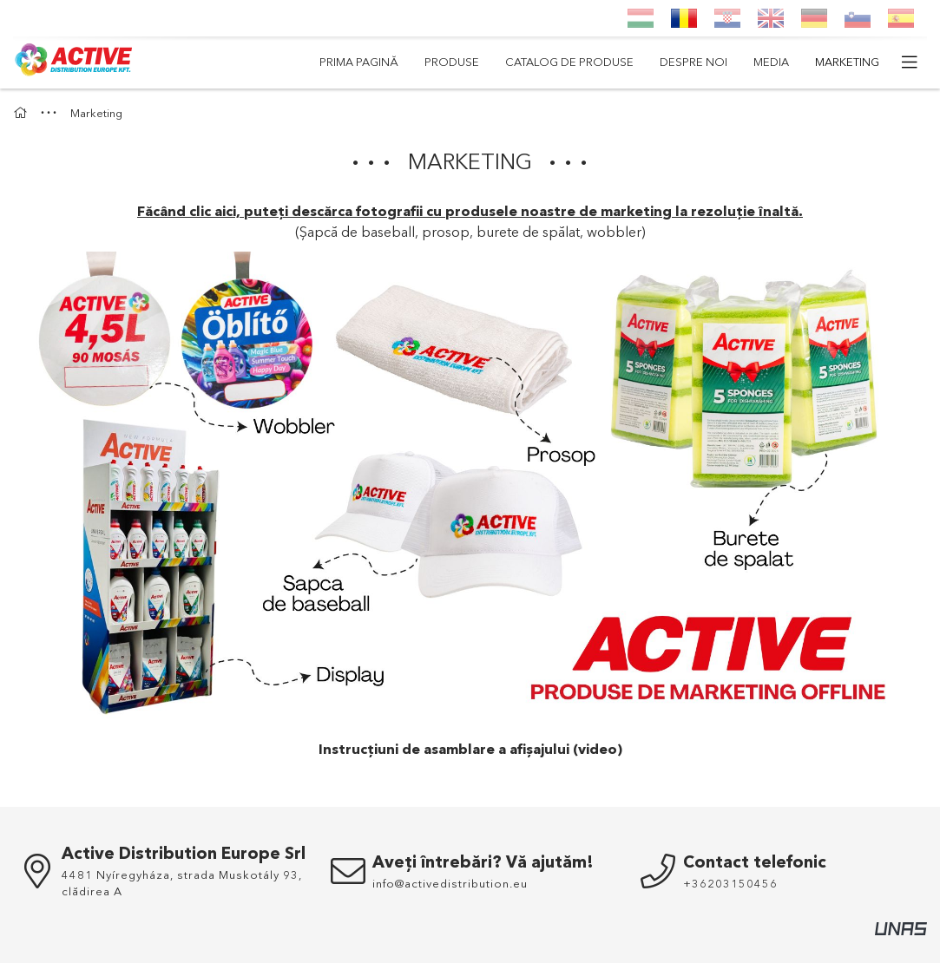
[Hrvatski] (727, 18)
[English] (771, 18)
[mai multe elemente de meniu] (909, 62)
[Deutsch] (814, 18)
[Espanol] (901, 18)
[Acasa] (22, 113)
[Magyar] (641, 18)
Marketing (847, 62)
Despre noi (693, 62)
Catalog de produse (569, 62)
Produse (451, 62)
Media (771, 62)
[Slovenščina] (858, 18)
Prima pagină (358, 62)
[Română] (684, 18)
